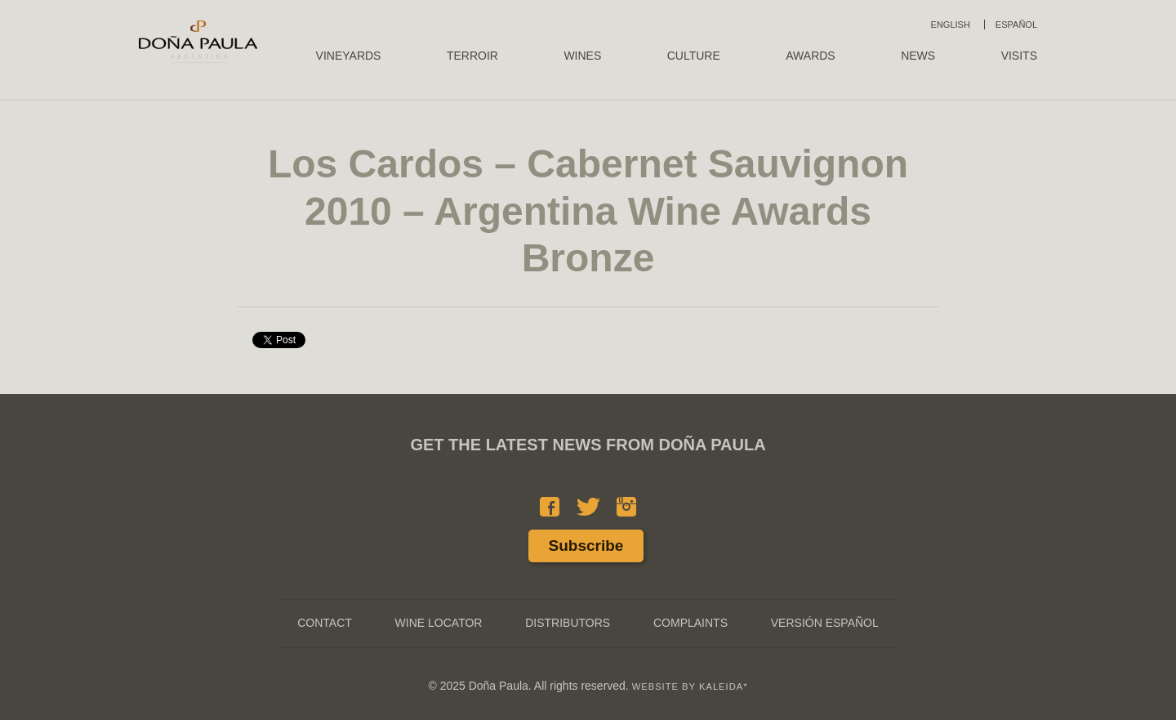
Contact (324, 622)
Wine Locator (439, 622)
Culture (693, 55)
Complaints (690, 622)
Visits (1019, 55)
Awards (810, 55)
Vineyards (348, 55)
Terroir (472, 55)
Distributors (567, 622)
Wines (582, 55)
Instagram (626, 507)
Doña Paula (198, 41)
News (918, 55)
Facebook (549, 507)
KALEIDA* (723, 686)
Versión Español (825, 622)
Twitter (588, 507)
